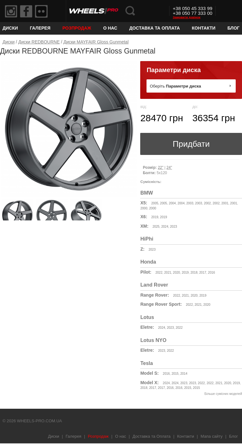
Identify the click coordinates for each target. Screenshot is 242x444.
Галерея (40, 28)
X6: (143, 216)
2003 (189, 203)
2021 (167, 272)
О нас (110, 28)
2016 (211, 272)
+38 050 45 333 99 (192, 8)
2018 (193, 272)
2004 (172, 203)
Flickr (41, 11)
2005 (154, 203)
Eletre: (147, 327)
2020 (176, 272)
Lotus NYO (153, 340)
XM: (144, 226)
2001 (225, 203)
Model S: (149, 373)
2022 (158, 272)
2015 (174, 373)
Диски (10, 28)
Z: (142, 249)
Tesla (146, 363)
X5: (143, 202)
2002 (207, 203)
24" (169, 167)
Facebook (26, 11)
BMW (146, 193)
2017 (202, 272)
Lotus (147, 317)
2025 (156, 226)
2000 (143, 208)
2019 (154, 217)
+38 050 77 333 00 (192, 13)
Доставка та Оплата (154, 28)
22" (161, 167)
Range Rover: (154, 295)
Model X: (149, 382)
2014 (183, 373)
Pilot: (145, 272)
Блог (233, 28)
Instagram (11, 11)
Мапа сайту (212, 436)
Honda (148, 262)
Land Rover (154, 284)
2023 (173, 226)
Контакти (204, 28)
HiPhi (146, 239)
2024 (164, 226)
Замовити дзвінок (186, 17)
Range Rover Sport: (161, 304)
